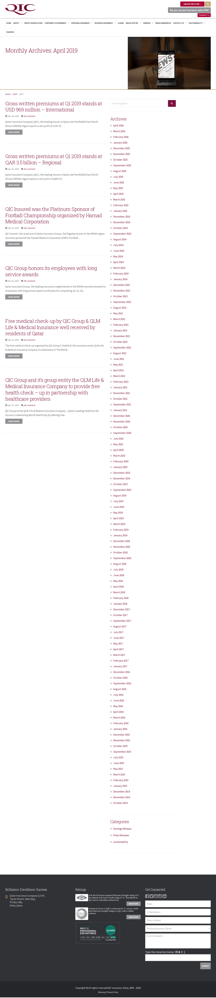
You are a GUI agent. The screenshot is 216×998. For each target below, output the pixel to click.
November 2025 (121, 154)
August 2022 (119, 353)
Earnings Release (122, 829)
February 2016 (120, 724)
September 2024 (122, 234)
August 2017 (119, 627)
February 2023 (120, 325)
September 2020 (122, 433)
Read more (13, 139)
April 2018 (118, 587)
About (17, 23)
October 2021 (120, 399)
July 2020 (118, 439)
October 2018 (120, 553)
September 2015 (122, 752)
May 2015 (118, 769)
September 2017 (122, 621)
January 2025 (120, 211)
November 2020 (121, 422)
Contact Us (180, 23)
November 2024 (121, 223)
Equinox (10, 32)
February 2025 (120, 205)
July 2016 (118, 695)
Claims (121, 23)
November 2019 (121, 479)
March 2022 (119, 376)
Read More (133, 904)
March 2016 (119, 718)
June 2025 (118, 183)
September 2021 (122, 405)
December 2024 (121, 217)
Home (8, 23)
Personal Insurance (82, 23)
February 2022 (120, 382)
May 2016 (118, 706)
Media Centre (133, 23)
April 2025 (118, 194)
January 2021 (120, 410)
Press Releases (121, 836)
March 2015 (119, 775)
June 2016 (118, 701)
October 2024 (120, 228)
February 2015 (120, 780)
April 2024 (118, 262)
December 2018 (121, 541)
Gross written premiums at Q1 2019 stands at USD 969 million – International (48, 110)
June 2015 (118, 763)
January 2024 (120, 279)
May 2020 (118, 445)
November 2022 (121, 336)
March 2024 (119, 268)
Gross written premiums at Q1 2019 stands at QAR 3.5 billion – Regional (49, 166)
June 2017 (118, 638)
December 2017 (121, 610)
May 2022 (118, 365)
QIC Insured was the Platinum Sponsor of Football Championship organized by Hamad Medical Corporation (55, 222)
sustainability (120, 842)
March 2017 (119, 655)
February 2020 (120, 462)
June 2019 (118, 507)
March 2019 (119, 524)
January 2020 (120, 467)
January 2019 (120, 536)
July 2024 (118, 245)
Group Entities (192, 4)
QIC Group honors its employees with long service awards (51, 278)
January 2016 (120, 729)
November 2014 (121, 798)
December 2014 (121, 792)
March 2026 (119, 131)
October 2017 (120, 615)
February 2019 (120, 530)
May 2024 (118, 257)
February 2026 (120, 137)
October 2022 (120, 342)
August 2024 (119, 240)
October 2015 (120, 746)
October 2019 (120, 484)
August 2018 (119, 564)
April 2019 (118, 519)
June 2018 (118, 575)
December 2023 (121, 285)
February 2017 (120, 661)
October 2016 (120, 678)
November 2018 (121, 547)
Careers (204, 15)
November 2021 (121, 393)
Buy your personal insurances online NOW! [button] (186, 10)
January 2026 (120, 143)
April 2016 (118, 712)
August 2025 (119, 171)
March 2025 (119, 200)
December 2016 (121, 672)
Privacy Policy (112, 993)
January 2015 (120, 786)
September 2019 (122, 490)
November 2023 (121, 291)
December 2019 (121, 473)
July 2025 (118, 177)
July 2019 (118, 501)
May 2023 (118, 314)
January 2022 (120, 388)
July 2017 (118, 632)
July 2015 (118, 758)
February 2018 (120, 598)
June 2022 (118, 359)
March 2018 (119, 593)
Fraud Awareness (163, 23)
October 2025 (120, 160)
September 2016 (122, 684)
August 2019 (119, 496)
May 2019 (118, 513)
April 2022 (118, 371)
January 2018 (120, 604)
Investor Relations (33, 23)
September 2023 (122, 302)
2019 (15, 94)
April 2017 (118, 650)
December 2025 (121, 149)
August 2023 (119, 308)
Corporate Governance (57, 23)
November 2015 (121, 741)
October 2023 (120, 297)
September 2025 (122, 166)
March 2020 (119, 456)
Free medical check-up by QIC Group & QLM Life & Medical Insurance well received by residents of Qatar (53, 334)
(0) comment (29, 123)
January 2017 (120, 667)
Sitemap (101, 993)
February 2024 (120, 274)
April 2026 (118, 126)
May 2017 (118, 644)
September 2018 (122, 558)
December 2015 (121, 735)
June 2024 (118, 251)
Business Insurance (105, 23)
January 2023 (120, 331)
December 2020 (121, 416)
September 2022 (122, 348)
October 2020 (120, 427)
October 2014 (120, 803)
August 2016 (119, 689)
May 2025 (118, 188)
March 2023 (119, 319)
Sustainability (197, 23)
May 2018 (118, 581)
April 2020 (118, 450)
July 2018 (118, 570)
